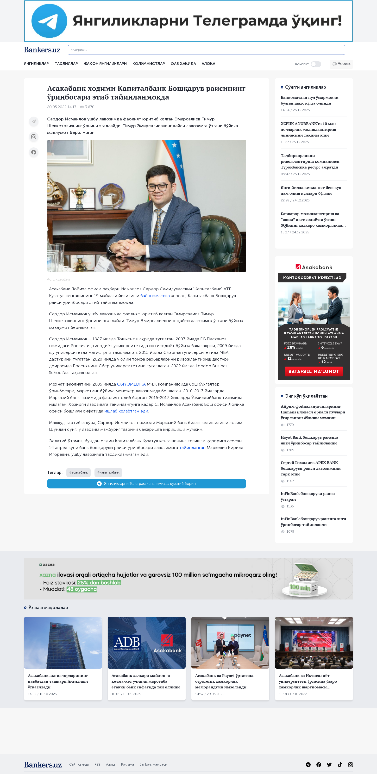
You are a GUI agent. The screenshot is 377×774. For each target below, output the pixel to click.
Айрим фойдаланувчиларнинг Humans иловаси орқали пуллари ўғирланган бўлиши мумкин (313, 412)
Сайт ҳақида (79, 764)
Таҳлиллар (66, 63)
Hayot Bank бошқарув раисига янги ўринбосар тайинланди (309, 440)
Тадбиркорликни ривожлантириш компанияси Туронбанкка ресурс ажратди (310, 161)
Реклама (127, 764)
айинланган (194, 447)
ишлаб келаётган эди (126, 411)
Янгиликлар (36, 63)
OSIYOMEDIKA (131, 384)
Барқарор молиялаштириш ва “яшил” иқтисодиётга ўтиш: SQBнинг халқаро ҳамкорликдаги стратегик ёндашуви (313, 219)
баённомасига (155, 295)
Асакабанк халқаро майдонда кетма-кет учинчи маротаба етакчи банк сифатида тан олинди (146, 681)
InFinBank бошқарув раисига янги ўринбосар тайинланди (313, 521)
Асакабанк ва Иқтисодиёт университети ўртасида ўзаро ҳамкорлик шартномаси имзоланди (308, 681)
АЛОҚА (208, 63)
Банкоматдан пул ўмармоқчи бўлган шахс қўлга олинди (310, 100)
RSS (97, 764)
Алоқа (110, 764)
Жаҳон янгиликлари (105, 63)
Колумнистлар (148, 63)
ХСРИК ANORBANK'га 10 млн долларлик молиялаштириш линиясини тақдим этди (308, 129)
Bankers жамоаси (153, 764)
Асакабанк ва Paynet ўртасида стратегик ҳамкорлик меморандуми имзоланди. (224, 681)
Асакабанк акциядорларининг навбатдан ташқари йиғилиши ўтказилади (58, 681)
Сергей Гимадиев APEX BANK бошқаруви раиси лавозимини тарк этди (311, 468)
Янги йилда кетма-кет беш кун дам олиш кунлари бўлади (311, 190)
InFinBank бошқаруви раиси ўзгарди (308, 496)
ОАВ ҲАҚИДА (183, 63)
